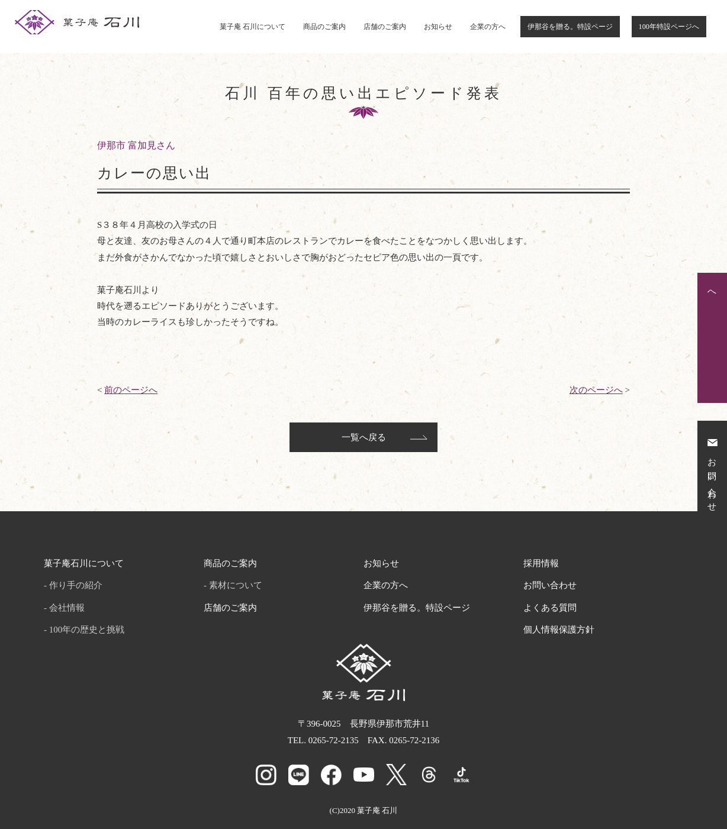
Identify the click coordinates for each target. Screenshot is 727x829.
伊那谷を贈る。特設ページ (570, 26)
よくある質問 (550, 607)
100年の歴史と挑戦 (87, 629)
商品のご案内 (324, 26)
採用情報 (541, 563)
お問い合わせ (550, 585)
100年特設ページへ (669, 26)
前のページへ (130, 390)
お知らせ (438, 26)
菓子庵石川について (84, 563)
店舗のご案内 (385, 26)
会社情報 (67, 607)
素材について (235, 585)
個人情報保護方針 (558, 629)
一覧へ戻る (364, 437)
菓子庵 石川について (252, 26)
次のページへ (596, 390)
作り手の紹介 (75, 585)
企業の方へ (488, 26)
